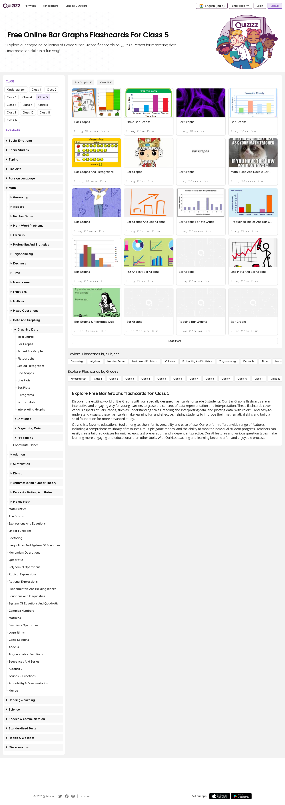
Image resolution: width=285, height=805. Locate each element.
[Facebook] (67, 796)
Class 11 (45, 112)
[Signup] (275, 6)
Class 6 (11, 105)
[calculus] (170, 361)
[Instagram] (73, 796)
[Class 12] (275, 379)
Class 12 (12, 120)
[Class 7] (193, 379)
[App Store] (219, 796)
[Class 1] (98, 379)
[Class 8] (209, 379)
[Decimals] (248, 361)
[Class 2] (113, 379)
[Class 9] (225, 379)
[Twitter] (60, 796)
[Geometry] (77, 361)
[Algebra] (95, 361)
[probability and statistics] (197, 361)
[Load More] (175, 341)
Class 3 (11, 97)
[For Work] (30, 6)
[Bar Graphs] (83, 82)
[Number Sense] (116, 361)
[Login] (260, 6)
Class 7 (27, 105)
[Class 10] (242, 379)
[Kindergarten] (78, 379)
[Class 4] (145, 379)
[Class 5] (105, 82)
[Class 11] (259, 379)
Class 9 (11, 112)
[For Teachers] (50, 6)
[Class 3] (129, 379)
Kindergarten (16, 89)
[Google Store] (241, 796)
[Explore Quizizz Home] (11, 5)
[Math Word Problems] (144, 361)
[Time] (265, 361)
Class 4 (27, 97)
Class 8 (43, 105)
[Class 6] (177, 379)
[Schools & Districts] (76, 6)
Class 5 (43, 97)
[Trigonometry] (227, 361)
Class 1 (36, 89)
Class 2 (52, 89)
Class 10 (28, 112)
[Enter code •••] (240, 6)
